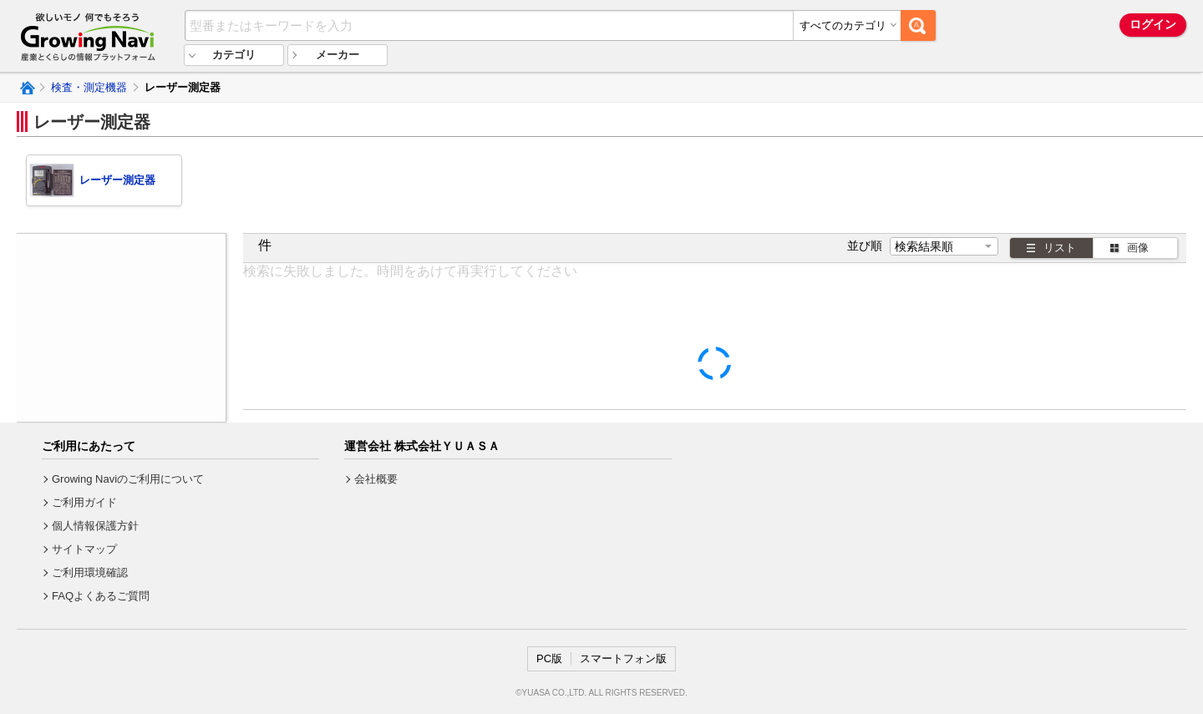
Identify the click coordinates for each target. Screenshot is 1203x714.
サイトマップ (84, 549)
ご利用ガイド (84, 502)
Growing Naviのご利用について (128, 479)
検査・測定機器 (89, 87)
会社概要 (376, 479)
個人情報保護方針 (95, 525)
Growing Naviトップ (26, 87)
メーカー (337, 54)
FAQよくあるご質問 (101, 596)
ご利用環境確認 (90, 572)
